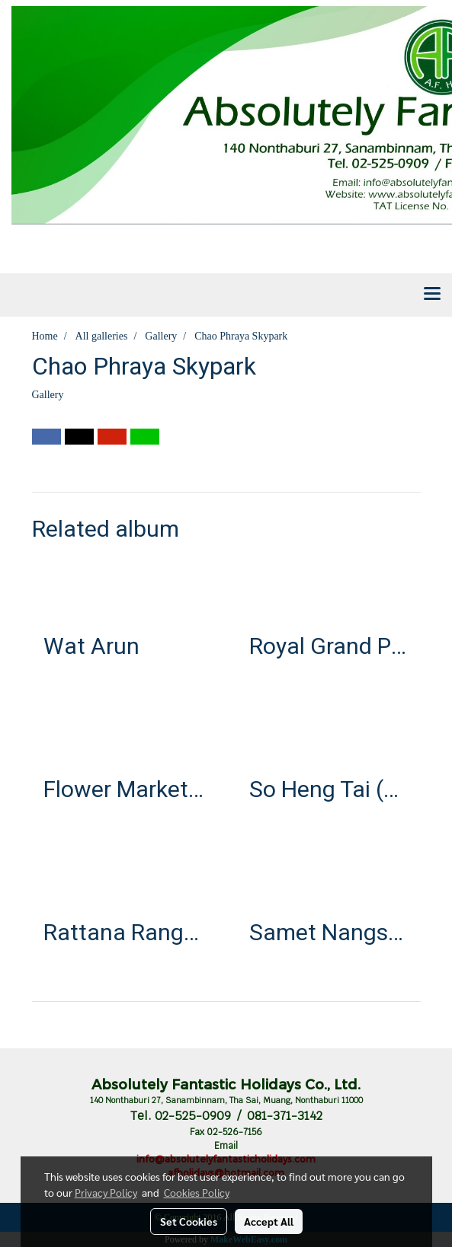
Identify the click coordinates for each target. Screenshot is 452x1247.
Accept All (268, 1221)
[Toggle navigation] (432, 294)
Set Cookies (188, 1221)
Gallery (48, 394)
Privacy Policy (106, 1192)
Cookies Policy (196, 1192)
